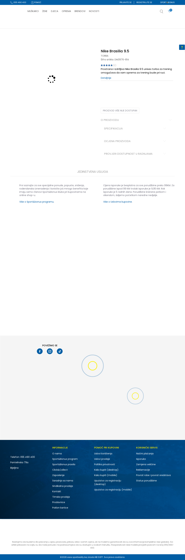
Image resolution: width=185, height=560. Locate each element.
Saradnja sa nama (62, 480)
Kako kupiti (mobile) (105, 475)
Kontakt (56, 491)
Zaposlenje (58, 475)
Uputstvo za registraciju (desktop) (107, 482)
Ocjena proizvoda (135, 141)
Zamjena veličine (146, 464)
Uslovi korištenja (103, 453)
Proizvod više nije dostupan (120, 110)
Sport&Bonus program (65, 459)
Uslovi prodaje (102, 459)
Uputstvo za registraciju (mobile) (113, 489)
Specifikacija (135, 128)
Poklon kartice (60, 507)
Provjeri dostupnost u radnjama (135, 154)
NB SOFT (99, 557)
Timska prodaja (61, 496)
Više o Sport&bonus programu (36, 201)
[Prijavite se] (169, 11)
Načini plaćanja (145, 453)
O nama (57, 453)
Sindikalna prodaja (62, 486)
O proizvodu (137, 120)
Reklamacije (143, 469)
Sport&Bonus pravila (63, 464)
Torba (104, 55)
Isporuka (141, 459)
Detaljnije (106, 78)
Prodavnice (58, 502)
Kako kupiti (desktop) (106, 469)
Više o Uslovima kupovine (117, 201)
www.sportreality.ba (77, 557)
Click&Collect (60, 469)
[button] (165, 12)
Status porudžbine (146, 480)
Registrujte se (144, 2)
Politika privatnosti (104, 464)
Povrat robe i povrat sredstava (153, 475)
